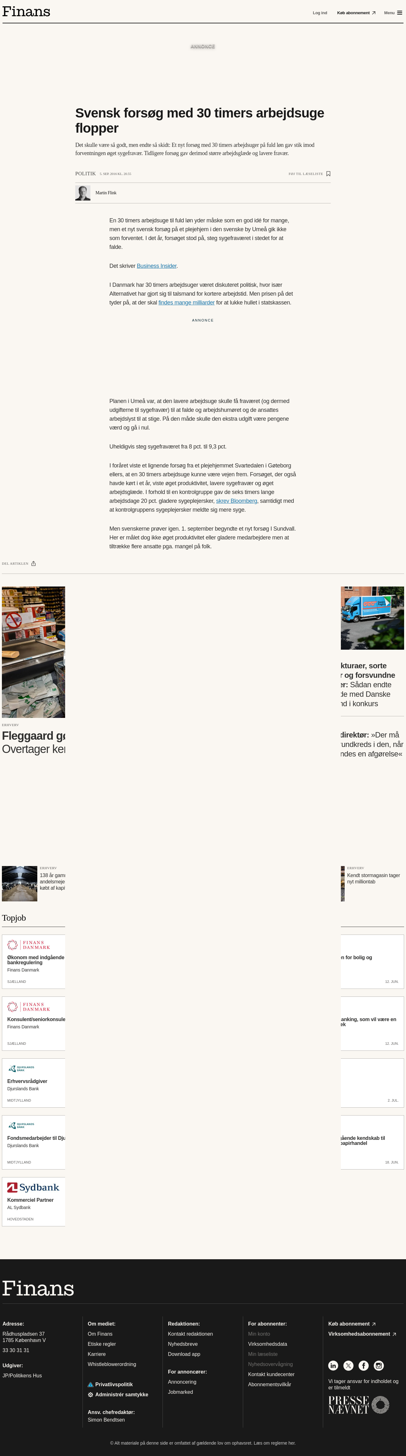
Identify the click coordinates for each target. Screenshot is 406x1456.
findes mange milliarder (186, 302)
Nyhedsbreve (183, 1344)
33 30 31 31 (16, 1350)
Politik (85, 173)
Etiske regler (102, 1344)
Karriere (97, 1354)
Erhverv (10, 725)
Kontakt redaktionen (190, 1334)
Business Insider (156, 266)
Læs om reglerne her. (275, 1443)
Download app (184, 1354)
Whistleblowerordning (112, 1364)
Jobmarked (180, 1392)
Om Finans (100, 1334)
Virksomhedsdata (267, 1344)
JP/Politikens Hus (22, 1375)
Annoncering (182, 1382)
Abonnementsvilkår (269, 1384)
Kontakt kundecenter (271, 1374)
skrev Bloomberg (236, 501)
